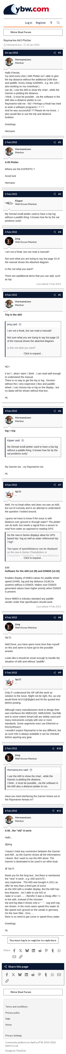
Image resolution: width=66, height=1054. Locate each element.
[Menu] (7, 23)
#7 (59, 484)
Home (8, 1024)
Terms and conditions (16, 1006)
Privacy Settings (13, 1035)
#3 (59, 194)
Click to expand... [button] (33, 353)
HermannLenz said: (18, 769)
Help (7, 1018)
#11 (59, 810)
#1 (59, 52)
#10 (59, 748)
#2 (59, 142)
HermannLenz (14, 44)
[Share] (54, 53)
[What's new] (51, 22)
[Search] (58, 22)
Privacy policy (12, 1012)
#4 (59, 232)
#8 (59, 617)
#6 (59, 411)
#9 (59, 672)
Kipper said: (13, 440)
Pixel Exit (21, 1050)
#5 (59, 294)
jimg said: (12, 324)
